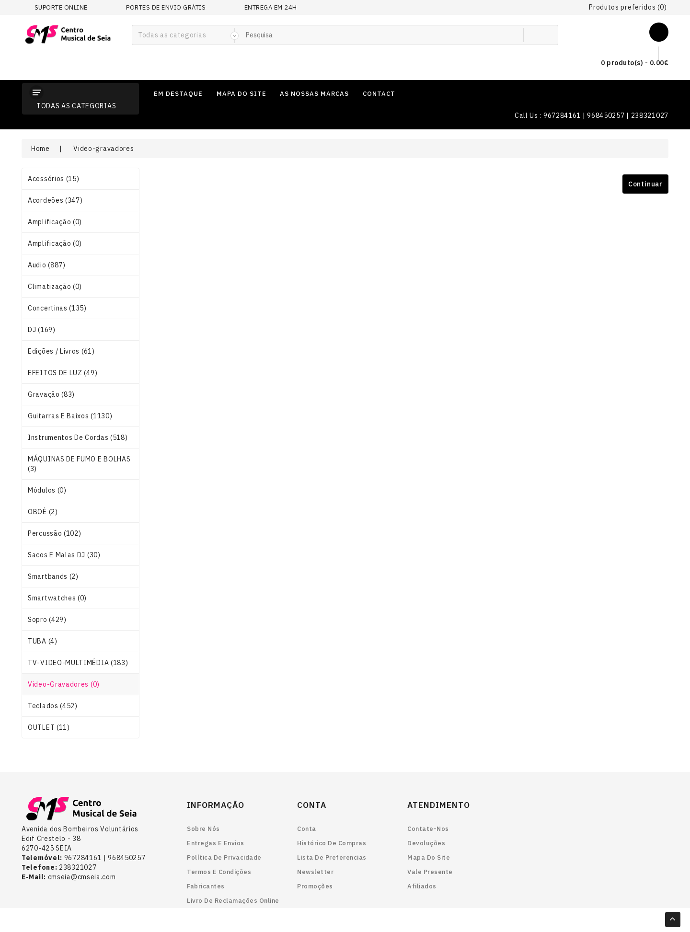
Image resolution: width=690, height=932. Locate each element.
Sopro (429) (47, 619)
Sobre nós (203, 829)
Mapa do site (428, 857)
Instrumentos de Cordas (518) (78, 437)
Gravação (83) (51, 394)
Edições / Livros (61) (61, 351)
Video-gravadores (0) (64, 684)
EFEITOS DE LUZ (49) (62, 372)
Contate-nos (428, 829)
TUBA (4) (43, 641)
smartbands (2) (53, 576)
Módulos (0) (47, 490)
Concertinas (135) (57, 308)
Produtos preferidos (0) (628, 7)
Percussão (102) (54, 533)
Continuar (645, 184)
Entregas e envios (215, 843)
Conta (306, 829)
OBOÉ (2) (43, 511)
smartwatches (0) (57, 598)
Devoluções (426, 843)
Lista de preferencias (332, 857)
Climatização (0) (55, 286)
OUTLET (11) (49, 727)
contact (379, 94)
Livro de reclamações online (233, 901)
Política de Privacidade (224, 857)
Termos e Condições (219, 872)
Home (40, 148)
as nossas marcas (314, 94)
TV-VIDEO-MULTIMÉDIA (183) (78, 662)
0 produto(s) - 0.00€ (627, 63)
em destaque (178, 94)
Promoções (315, 886)
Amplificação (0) (55, 222)
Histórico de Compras (331, 843)
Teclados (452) (53, 706)
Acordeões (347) (55, 200)
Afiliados (422, 886)
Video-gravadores (103, 148)
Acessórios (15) (54, 178)
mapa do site (241, 94)
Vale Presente (430, 872)
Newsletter (315, 872)
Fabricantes (206, 886)
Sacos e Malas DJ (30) (64, 555)
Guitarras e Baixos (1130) (70, 416)
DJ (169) (42, 329)
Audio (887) (47, 265)
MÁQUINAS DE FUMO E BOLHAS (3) (79, 464)
